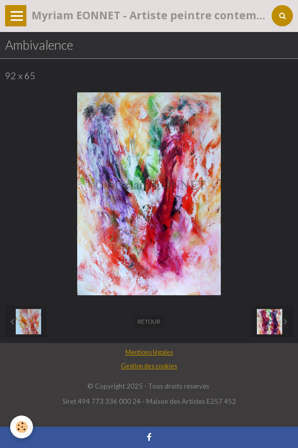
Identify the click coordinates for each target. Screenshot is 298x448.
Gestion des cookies (149, 366)
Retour (149, 321)
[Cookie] (21, 427)
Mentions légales (149, 352)
